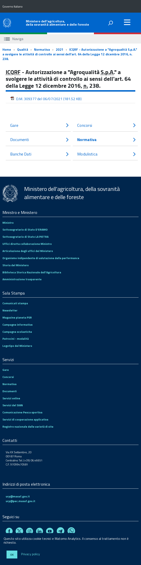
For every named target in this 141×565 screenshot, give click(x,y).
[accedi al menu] (127, 22)
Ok (12, 554)
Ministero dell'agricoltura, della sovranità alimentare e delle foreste (57, 23)
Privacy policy (30, 554)
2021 (59, 49)
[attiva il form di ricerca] (110, 23)
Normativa (42, 49)
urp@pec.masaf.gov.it (20, 501)
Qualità (22, 49)
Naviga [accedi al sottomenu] (13, 39)
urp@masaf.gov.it (18, 496)
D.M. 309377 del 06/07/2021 (46, 99)
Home (6, 49)
